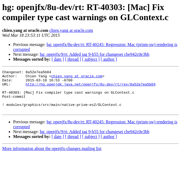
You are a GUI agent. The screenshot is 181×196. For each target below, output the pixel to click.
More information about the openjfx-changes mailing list (51, 156)
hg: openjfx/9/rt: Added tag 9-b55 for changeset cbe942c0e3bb (94, 54)
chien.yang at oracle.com (71, 30)
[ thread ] (73, 59)
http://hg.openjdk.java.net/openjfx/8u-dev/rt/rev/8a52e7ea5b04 (91, 87)
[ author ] (109, 59)
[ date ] (58, 59)
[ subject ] (91, 59)
